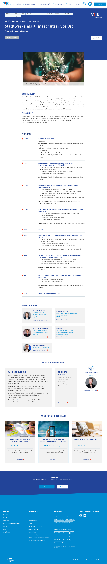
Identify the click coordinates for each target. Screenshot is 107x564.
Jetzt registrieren (46, 486)
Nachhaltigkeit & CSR (48, 13)
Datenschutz (32, 532)
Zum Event (19, 459)
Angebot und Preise (34, 529)
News (4, 529)
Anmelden (99, 4)
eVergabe (6, 520)
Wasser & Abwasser (31, 13)
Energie (39, 13)
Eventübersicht (7, 515)
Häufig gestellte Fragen (35, 526)
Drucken (98, 37)
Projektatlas (6, 532)
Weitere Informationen (40, 321)
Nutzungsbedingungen (35, 535)
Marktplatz (6, 518)
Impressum (32, 515)
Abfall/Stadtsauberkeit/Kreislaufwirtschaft (15, 13)
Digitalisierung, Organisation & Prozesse (63, 13)
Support (26, 402)
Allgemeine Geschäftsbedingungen (39, 538)
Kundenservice (21, 400)
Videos (5, 526)
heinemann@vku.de (90, 390)
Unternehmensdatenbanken (11, 523)
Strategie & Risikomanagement (12, 16)
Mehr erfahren (62, 403)
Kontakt (62, 486)
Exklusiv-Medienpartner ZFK (37, 540)
